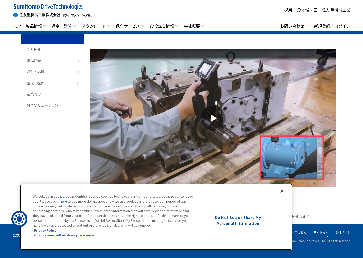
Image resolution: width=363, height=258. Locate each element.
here (63, 201)
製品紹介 (34, 61)
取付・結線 (35, 72)
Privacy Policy (45, 230)
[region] (156, 217)
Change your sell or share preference (64, 235)
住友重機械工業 (336, 10)
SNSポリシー (343, 234)
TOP (17, 26)
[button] (19, 219)
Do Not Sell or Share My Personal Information (238, 220)
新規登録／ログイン (332, 26)
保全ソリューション (42, 105)
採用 (288, 10)
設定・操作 (35, 83)
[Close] (281, 191)
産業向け (34, 94)
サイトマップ (321, 234)
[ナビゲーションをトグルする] (78, 61)
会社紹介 (34, 49)
